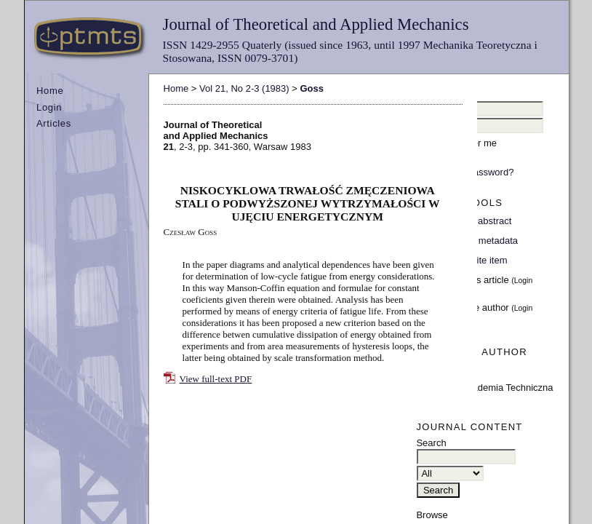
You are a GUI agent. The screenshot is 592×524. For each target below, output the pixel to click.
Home (49, 90)
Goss (312, 88)
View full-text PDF (216, 378)
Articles (53, 123)
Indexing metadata (479, 240)
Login (49, 107)
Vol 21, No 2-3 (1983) (244, 88)
